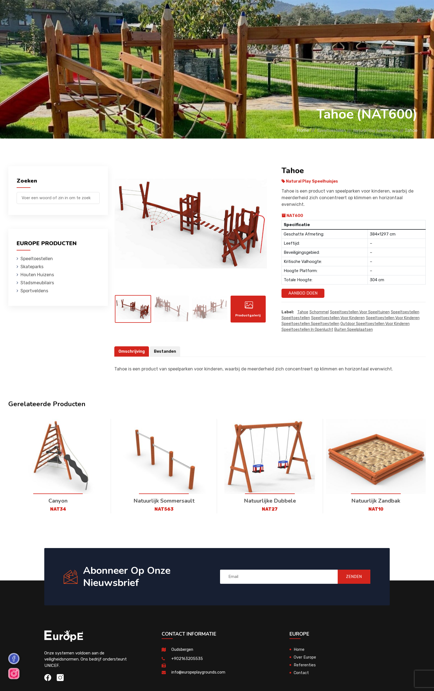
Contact (338, 12)
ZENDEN (351, 576)
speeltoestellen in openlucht (307, 329)
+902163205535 (187, 658)
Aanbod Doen (302, 293)
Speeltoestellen (87, 12)
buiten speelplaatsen (353, 329)
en (403, 13)
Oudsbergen (182, 649)
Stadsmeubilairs (219, 12)
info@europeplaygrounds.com (199, 672)
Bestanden (166, 351)
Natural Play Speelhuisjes (371, 130)
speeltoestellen (405, 312)
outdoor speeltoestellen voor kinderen (375, 323)
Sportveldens (265, 12)
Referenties (305, 12)
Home (287, 130)
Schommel (319, 312)
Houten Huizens (172, 12)
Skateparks (130, 12)
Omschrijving (132, 351)
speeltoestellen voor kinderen (338, 318)
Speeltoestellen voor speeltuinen (360, 312)
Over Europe (305, 657)
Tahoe (302, 312)
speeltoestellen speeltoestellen (310, 323)
